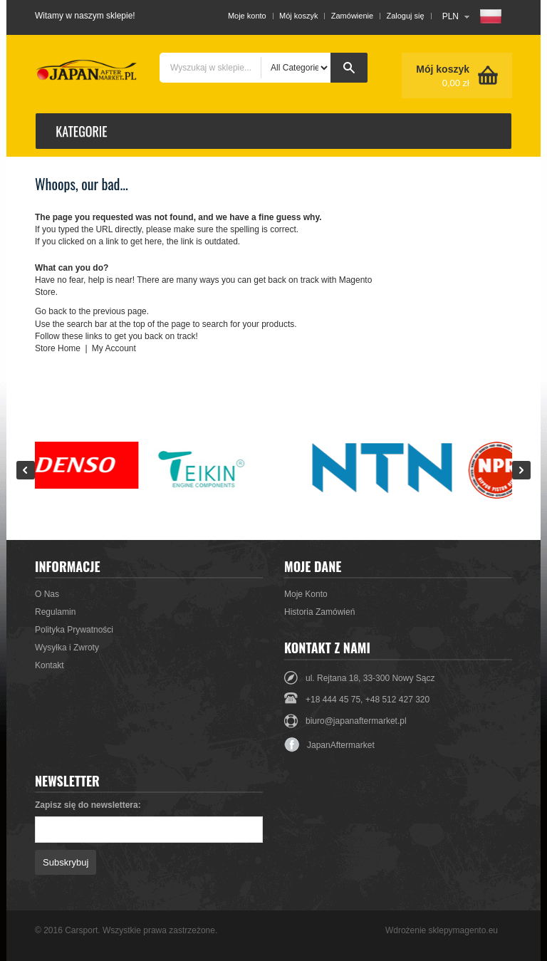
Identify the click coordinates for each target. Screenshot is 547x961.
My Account (114, 348)
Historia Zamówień (319, 612)
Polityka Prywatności (74, 630)
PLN (450, 16)
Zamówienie (352, 15)
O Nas (47, 594)
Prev (25, 470)
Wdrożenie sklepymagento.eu (441, 930)
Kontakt (49, 665)
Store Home (57, 348)
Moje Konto (306, 594)
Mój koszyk (298, 15)
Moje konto (247, 15)
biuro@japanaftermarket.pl (356, 721)
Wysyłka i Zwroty (67, 648)
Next (521, 470)
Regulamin (55, 612)
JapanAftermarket (329, 745)
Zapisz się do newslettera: (88, 805)
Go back (51, 311)
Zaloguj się (405, 15)
